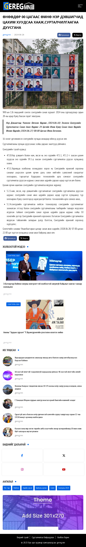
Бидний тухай (22, 537)
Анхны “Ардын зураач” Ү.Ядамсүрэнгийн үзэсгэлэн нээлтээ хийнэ (33, 332)
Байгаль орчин (41, 488)
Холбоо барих (63, 537)
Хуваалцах (64, 35)
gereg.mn (7, 34)
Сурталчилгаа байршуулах (43, 537)
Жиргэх (77, 35)
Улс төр (7, 488)
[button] (42, 527)
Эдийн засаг (27, 488)
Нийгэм (16, 488)
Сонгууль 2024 (63, 488)
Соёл (52, 488)
